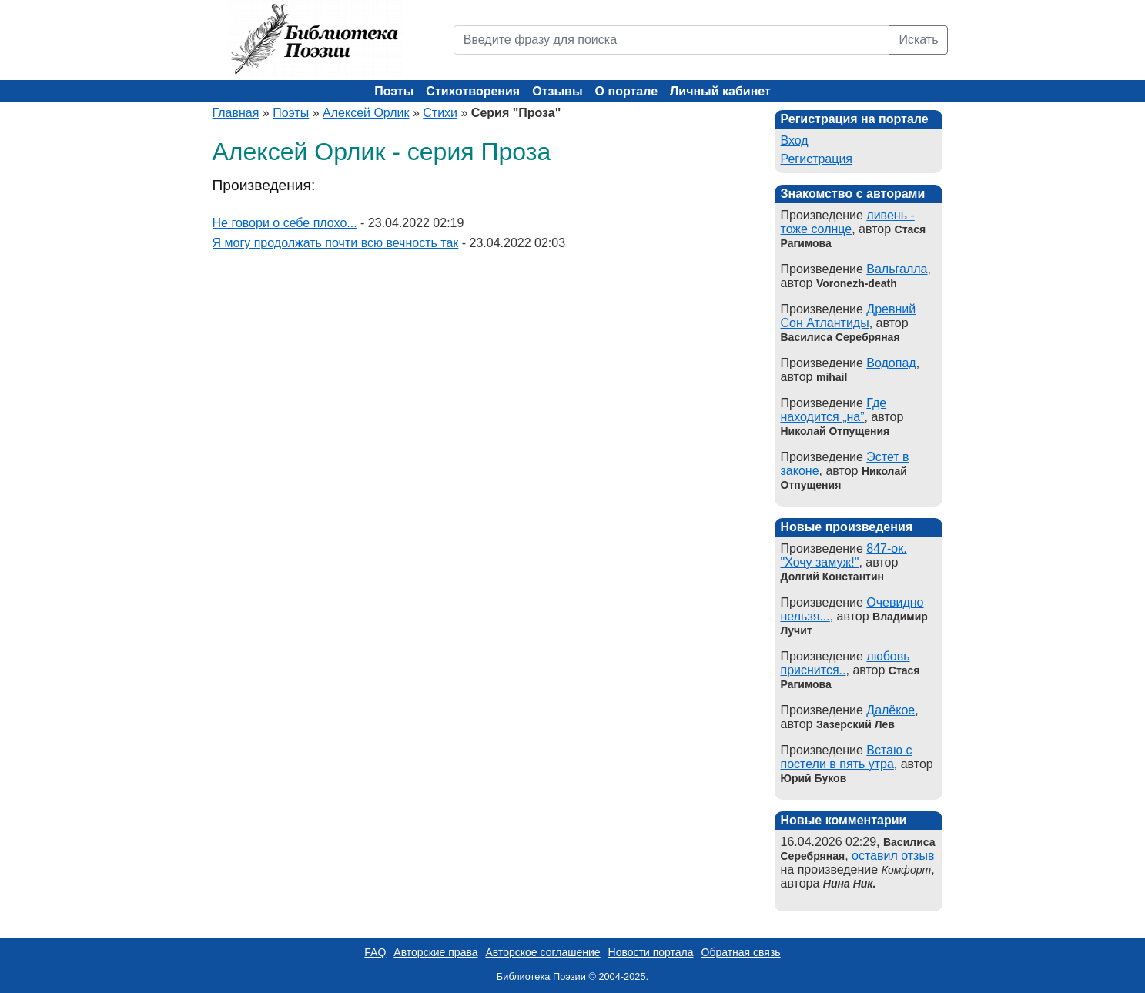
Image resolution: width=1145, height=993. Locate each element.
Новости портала (651, 952)
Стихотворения (473, 91)
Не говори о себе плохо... (285, 222)
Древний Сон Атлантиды (848, 316)
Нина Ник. (849, 884)
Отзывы (557, 91)
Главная (236, 112)
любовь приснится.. (845, 663)
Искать (918, 39)
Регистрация (817, 159)
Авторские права (435, 952)
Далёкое (890, 710)
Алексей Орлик (366, 112)
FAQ (375, 952)
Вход (795, 140)
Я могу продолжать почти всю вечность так (336, 242)
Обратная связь (741, 952)
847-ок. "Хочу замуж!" (844, 555)
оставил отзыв (893, 855)
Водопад (891, 362)
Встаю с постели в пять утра (846, 757)
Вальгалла (896, 269)
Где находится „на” (834, 409)
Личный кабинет (720, 91)
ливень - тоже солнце (848, 222)
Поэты (393, 91)
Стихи (440, 112)
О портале (626, 91)
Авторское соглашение (542, 952)
